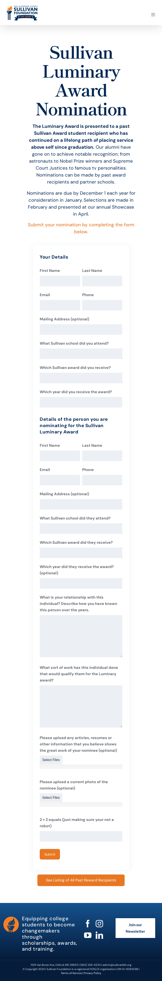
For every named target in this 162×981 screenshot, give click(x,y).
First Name (50, 270)
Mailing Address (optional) (64, 319)
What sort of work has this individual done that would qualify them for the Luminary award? (79, 674)
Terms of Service (71, 973)
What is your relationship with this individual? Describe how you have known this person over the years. (78, 604)
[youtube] (87, 935)
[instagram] (99, 923)
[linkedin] (99, 935)
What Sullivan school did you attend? (74, 343)
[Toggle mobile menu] (153, 14)
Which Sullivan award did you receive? (75, 367)
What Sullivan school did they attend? (75, 518)
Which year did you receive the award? (76, 391)
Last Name (92, 270)
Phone (88, 294)
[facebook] (87, 923)
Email (45, 294)
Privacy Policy (92, 973)
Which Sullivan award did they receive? (76, 542)
